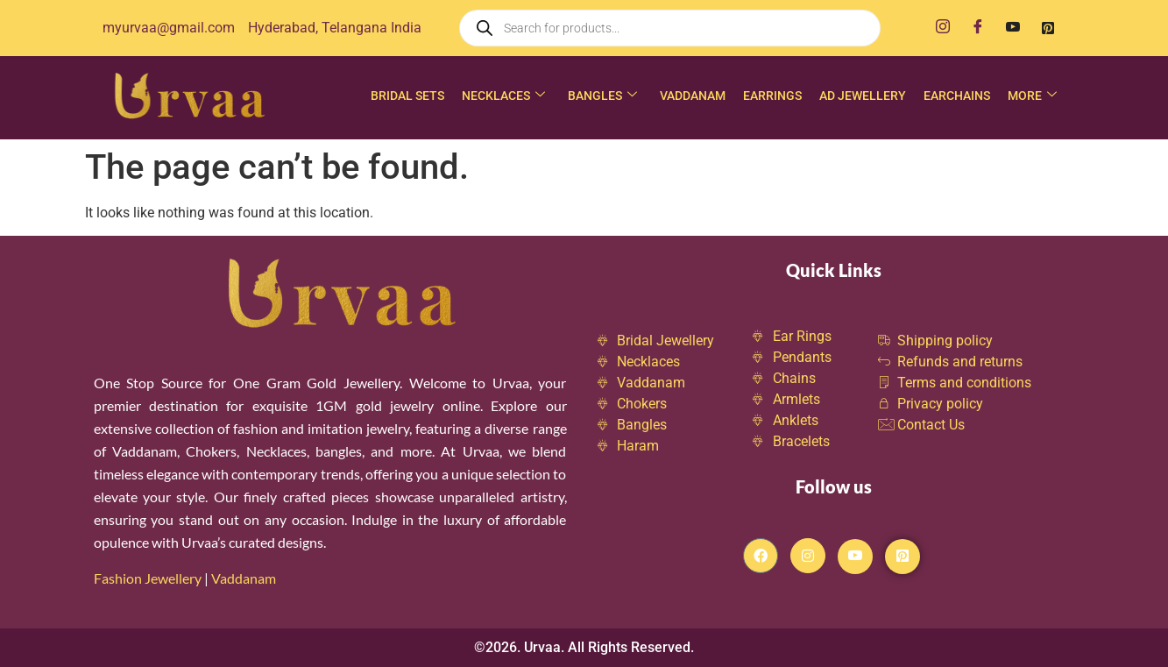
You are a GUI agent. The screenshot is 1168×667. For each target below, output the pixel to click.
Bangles (602, 96)
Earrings (772, 96)
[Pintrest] (902, 556)
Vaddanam (693, 96)
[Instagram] (943, 28)
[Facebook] (978, 28)
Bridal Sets (407, 96)
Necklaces (503, 96)
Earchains (957, 96)
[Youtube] (1013, 28)
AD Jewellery (862, 96)
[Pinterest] (1048, 28)
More (1032, 96)
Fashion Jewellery (148, 578)
